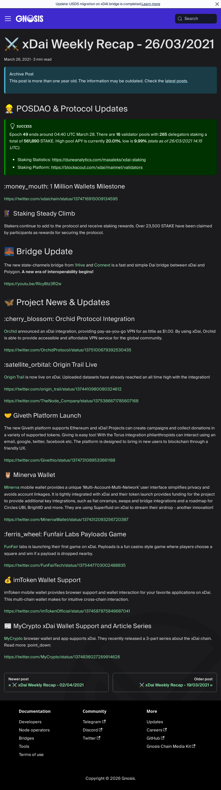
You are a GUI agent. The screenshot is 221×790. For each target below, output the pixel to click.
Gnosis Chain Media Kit (171, 746)
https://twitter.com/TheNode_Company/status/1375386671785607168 (71, 401)
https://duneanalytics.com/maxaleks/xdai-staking (99, 159)
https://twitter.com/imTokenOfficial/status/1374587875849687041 (67, 611)
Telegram (94, 722)
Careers (157, 730)
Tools (24, 746)
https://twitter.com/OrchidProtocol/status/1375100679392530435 (67, 350)
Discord (92, 730)
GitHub (156, 738)
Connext (102, 265)
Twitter (91, 738)
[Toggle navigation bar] (8, 19)
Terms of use (31, 754)
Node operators (34, 730)
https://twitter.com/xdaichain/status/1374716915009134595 (61, 199)
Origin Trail (14, 377)
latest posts (176, 81)
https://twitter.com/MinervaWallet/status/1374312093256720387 (66, 519)
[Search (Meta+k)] (196, 19)
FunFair (11, 546)
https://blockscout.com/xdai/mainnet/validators (97, 167)
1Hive (80, 265)
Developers (30, 722)
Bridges (26, 738)
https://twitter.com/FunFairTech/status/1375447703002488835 (65, 565)
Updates (155, 722)
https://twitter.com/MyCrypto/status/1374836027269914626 (62, 657)
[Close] (217, 4)
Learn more (151, 4)
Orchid (10, 331)
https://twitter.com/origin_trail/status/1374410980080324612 (63, 389)
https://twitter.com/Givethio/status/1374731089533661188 (59, 460)
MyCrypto (13, 638)
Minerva (11, 487)
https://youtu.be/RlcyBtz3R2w (32, 283)
